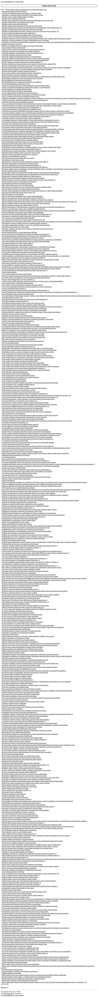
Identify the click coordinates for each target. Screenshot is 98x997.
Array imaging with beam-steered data (14, 48)
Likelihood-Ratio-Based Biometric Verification (16, 455)
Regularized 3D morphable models (12, 761)
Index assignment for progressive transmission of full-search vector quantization (26, 412)
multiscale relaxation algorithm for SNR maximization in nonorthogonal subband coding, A (30, 546)
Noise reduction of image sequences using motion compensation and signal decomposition (30, 576)
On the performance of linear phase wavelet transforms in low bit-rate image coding (28, 625)
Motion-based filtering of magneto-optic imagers (17, 524)
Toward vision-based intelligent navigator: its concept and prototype (23, 917)
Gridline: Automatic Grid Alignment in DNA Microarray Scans (20, 325)
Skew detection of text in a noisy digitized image (17, 832)
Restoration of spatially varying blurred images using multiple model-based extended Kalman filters (32, 781)
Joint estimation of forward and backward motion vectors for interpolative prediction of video (31, 435)
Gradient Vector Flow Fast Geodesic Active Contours (18, 321)
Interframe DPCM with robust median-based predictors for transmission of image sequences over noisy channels (37, 421)
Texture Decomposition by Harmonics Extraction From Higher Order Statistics (26, 902)
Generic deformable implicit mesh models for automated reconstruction (24, 310)
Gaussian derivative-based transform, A (14, 288)
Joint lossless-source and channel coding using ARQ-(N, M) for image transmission (27, 437)
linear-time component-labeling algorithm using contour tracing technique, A (26, 461)
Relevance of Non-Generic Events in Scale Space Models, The (20, 767)
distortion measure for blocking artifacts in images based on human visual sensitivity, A (29, 180)
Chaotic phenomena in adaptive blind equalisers (17, 89)
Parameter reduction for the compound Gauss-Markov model (21, 665)
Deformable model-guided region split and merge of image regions (22, 144)
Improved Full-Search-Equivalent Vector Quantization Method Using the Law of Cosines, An (30, 397)
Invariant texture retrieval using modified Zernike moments (20, 424)
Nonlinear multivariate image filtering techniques (17, 587)
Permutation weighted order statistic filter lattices (17, 683)
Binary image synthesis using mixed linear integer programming (21, 73)
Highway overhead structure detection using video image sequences (23, 341)
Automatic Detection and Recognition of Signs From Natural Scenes (22, 53)
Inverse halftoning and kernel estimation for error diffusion (20, 426)
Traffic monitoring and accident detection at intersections (19, 921)
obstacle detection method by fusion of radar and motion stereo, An (23, 607)
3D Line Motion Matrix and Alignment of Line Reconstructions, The (26, 9)
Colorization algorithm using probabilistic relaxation (18, 102)
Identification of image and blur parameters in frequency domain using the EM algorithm (29, 350)
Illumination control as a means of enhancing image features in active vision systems (28, 352)
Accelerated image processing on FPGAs (14, 11)
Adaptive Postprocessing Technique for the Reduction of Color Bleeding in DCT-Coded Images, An (32, 28)
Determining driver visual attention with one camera (18, 158)
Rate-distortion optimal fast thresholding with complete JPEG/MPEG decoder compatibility (30, 734)
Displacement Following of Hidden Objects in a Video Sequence (21, 176)
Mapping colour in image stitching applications (16, 479)
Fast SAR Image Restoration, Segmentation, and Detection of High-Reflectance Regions (28, 247)
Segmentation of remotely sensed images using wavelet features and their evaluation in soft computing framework (37, 801)
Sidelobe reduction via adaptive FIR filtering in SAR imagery (20, 817)
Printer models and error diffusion (12, 709)
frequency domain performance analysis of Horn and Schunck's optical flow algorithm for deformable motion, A (36, 276)
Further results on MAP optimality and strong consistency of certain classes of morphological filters (32, 281)
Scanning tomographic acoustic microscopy (15, 797)
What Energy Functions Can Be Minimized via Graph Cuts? (20, 980)
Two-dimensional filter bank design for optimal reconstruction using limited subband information (32, 933)
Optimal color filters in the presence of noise (15, 638)
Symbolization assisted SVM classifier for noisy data (18, 888)
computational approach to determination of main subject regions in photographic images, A (30, 120)
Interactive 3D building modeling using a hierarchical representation (23, 419)
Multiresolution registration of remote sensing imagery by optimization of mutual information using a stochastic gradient (39, 542)
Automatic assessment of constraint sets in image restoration (21, 51)
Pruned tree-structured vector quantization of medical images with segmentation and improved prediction (35, 725)
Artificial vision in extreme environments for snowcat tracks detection (23, 49)
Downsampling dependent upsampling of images (17, 183)
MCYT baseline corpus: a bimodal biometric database (18, 488)
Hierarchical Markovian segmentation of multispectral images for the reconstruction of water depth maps (34, 332)
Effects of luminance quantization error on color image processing (22, 196)
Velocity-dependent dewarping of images (14, 962)
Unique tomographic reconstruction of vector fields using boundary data (24, 944)
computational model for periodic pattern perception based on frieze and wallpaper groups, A (31, 122)
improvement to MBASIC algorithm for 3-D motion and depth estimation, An (25, 406)
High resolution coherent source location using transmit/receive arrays (24, 337)
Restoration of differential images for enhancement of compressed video (24, 776)
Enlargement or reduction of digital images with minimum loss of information (26, 216)
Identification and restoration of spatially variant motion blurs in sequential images (27, 348)
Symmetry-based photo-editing (11, 890)
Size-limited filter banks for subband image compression (19, 830)
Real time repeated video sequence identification (17, 736)
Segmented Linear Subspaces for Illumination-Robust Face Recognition (23, 805)
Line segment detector (9, 457)
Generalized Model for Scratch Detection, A (15, 301)
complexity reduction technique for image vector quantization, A (22, 118)
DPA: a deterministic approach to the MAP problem (18, 185)
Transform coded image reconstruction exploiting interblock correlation (24, 924)
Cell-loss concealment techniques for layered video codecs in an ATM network (26, 87)
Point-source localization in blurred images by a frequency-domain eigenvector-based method (31, 698)
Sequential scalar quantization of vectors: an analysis (18, 812)
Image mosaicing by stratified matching (14, 381)
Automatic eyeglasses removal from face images (17, 55)
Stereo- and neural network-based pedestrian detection (19, 868)
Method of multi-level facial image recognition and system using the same (25, 499)
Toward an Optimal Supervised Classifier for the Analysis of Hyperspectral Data (26, 915)
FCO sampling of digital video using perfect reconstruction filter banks (23, 252)
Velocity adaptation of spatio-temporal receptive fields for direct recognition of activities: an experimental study (36, 960)
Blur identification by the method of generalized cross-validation (22, 82)
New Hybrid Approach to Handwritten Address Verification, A (21, 560)
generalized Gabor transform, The (12, 297)
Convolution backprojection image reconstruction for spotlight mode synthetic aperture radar (31, 133)
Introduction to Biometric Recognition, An (15, 422)
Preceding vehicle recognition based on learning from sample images (23, 701)
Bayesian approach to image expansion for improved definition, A (22, 62)
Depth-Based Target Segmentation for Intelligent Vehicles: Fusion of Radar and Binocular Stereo (31, 147)
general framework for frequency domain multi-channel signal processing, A (25, 290)
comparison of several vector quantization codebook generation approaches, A (26, 116)
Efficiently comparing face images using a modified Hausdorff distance (23, 209)
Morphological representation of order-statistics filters (18, 520)
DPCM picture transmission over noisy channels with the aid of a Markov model (26, 187)
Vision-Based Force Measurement (12, 969)
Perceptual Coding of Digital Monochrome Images (17, 674)
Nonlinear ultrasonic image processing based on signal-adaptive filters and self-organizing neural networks (35, 591)
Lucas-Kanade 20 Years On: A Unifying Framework (17, 475)
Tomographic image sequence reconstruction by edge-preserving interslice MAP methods (29, 910)
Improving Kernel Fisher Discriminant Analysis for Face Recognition (22, 408)
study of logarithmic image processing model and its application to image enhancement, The (30, 873)
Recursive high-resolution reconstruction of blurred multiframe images (24, 750)
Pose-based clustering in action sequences (15, 700)
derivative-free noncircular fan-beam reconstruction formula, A (21, 149)
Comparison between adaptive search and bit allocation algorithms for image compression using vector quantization (38, 113)
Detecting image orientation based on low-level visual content (21, 153)
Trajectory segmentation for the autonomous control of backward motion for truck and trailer (31, 922)
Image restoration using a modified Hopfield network (18, 384)
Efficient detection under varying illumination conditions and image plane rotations (27, 200)
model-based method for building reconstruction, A (18, 508)
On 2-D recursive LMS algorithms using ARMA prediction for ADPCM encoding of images (29, 609)
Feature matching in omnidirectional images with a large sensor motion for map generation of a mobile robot (35, 256)
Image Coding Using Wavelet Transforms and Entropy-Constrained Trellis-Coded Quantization (30, 366)
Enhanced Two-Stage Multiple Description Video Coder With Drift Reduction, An (26, 214)
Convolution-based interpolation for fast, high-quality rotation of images (24, 134)
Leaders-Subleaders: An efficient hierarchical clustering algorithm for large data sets (28, 446)
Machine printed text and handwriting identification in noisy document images (26, 477)
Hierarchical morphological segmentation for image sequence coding (23, 334)
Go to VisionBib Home (7, 2)
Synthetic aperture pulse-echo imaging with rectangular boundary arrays (24, 892)
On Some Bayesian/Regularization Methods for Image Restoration (22, 614)
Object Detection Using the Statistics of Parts (16, 604)
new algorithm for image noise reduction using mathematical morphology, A (25, 555)
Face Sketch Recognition (9, 230)
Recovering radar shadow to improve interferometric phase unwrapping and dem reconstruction (32, 747)
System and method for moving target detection (17, 893)
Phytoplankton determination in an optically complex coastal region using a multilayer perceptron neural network (37, 691)
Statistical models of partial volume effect (15, 863)
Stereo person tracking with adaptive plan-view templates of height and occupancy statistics (30, 866)
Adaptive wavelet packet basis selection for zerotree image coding (22, 29)
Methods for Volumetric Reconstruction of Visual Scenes (19, 502)
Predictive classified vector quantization (14, 703)
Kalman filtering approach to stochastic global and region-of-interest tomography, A (27, 439)
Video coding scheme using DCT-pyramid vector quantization (20, 964)
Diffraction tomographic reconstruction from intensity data (20, 163)
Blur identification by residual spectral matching (16, 80)
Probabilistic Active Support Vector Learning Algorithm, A (19, 712)
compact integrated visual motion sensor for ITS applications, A (21, 107)
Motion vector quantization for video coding (15, 522)
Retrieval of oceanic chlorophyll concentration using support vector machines (26, 783)
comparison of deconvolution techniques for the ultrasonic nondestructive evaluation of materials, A (33, 115)
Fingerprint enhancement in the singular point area (18, 261)
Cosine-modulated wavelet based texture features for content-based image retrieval (28, 136)
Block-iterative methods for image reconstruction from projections (22, 78)
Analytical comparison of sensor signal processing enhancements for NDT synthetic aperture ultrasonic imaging (36, 38)
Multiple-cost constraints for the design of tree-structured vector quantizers (25, 535)
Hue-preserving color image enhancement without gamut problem (22, 345)
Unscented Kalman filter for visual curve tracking (17, 946)
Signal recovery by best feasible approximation (16, 819)
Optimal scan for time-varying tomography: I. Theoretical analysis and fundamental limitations (31, 643)
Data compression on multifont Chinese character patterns (20, 140)
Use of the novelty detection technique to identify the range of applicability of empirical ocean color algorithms (36, 951)
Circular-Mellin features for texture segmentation (17, 91)
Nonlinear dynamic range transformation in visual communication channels (25, 582)
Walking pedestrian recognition (11, 973)
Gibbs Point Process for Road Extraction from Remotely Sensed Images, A (24, 317)
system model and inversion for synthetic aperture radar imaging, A (23, 895)
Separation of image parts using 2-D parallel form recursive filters (22, 808)
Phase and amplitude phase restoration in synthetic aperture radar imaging (25, 685)
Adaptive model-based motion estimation (15, 24)
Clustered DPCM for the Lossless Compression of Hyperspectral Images (24, 95)
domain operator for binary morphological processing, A (19, 182)
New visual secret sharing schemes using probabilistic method (21, 569)
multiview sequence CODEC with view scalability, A (17, 549)
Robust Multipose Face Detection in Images (15, 788)
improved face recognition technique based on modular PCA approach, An (25, 393)
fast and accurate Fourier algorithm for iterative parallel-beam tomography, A (26, 234)
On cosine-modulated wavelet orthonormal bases (17, 611)
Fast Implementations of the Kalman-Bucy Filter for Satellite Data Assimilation (26, 241)
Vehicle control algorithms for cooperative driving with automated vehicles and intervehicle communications (35, 957)
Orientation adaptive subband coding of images (16, 658)
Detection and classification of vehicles (14, 156)
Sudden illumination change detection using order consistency (21, 884)
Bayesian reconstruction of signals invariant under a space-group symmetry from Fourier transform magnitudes (36, 67)
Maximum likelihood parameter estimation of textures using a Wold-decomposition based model (32, 484)
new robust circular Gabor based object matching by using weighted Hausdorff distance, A (30, 566)
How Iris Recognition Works (10, 343)
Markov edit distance (8, 480)
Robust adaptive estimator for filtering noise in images (18, 785)
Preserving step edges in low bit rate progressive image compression (23, 707)
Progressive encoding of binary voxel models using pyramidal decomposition (25, 720)
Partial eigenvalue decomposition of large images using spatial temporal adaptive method (29, 667)
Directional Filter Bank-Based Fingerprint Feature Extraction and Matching (25, 167)
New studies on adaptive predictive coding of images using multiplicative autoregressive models (31, 567)
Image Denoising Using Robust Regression (15, 372)
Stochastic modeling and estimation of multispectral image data (21, 870)
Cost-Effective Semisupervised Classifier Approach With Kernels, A (22, 138)
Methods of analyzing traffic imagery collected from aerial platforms (23, 504)
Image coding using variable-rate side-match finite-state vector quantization (25, 365)
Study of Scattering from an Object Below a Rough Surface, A (20, 875)
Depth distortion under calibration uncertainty (16, 145)
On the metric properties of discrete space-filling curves (19, 620)
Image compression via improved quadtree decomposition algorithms (23, 368)
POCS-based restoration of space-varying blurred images (19, 696)
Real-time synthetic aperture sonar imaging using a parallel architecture (24, 739)
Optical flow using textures (10, 634)
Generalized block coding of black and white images (18, 294)
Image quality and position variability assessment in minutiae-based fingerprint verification (30, 383)
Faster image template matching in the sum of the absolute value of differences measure (29, 250)
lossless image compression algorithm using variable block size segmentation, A (26, 470)
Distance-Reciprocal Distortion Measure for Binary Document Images (23, 178)
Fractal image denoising (9, 272)
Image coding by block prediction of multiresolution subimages (21, 359)
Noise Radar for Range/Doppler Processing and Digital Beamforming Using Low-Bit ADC (29, 575)
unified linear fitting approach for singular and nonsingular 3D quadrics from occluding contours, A (32, 942)
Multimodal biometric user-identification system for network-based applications (26, 531)
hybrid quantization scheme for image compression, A (18, 346)
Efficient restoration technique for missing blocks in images (20, 205)
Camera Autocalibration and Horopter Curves (16, 84)
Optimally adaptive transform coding (13, 653)
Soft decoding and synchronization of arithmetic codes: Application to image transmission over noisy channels (36, 835)
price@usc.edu (8, 993)
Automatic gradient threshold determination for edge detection (21, 57)
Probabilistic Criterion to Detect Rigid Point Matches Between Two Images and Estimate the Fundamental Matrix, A (37, 714)
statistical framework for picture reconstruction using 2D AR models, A (23, 861)
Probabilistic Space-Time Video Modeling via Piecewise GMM (21, 718)
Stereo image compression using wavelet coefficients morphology (22, 864)
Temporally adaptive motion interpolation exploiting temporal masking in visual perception (30, 901)
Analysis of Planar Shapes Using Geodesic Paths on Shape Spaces (22, 35)
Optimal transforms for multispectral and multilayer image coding (22, 649)
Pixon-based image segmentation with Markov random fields (20, 694)
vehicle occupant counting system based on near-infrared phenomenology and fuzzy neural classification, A (35, 959)
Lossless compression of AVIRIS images (14, 468)
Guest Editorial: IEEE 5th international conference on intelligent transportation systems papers (31, 326)
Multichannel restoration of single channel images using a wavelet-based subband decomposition (32, 526)
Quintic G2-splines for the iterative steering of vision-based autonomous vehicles (27, 730)
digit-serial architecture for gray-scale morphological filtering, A (21, 165)
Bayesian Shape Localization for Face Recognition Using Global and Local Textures (27, 69)
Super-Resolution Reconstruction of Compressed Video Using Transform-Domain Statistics (29, 886)
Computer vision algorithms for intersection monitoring (19, 124)
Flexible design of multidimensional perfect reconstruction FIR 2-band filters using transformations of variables (36, 267)
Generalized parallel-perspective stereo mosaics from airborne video (23, 303)
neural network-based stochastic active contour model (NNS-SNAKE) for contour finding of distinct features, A (36, 553)
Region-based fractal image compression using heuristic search (21, 758)
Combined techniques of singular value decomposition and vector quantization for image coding (31, 105)
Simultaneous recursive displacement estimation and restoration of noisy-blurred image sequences (32, 828)
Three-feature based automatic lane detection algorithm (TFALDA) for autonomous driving (30, 906)
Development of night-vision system (13, 160)
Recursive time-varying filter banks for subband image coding (21, 756)
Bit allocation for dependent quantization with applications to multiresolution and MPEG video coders (33, 77)
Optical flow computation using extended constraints (18, 633)
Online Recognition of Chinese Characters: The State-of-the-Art (21, 631)
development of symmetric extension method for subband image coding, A (25, 162)
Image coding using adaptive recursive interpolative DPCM (20, 361)
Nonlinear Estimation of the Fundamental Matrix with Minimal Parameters (25, 584)
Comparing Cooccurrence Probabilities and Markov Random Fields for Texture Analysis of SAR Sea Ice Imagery (36, 111)
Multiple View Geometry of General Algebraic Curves (18, 533)
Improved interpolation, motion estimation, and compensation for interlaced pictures (28, 399)
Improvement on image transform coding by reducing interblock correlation (25, 403)
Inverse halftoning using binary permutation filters (17, 428)
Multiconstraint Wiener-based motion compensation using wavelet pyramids (25, 528)
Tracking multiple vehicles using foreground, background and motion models (25, 919)
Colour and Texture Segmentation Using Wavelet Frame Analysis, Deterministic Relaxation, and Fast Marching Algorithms (39, 104)
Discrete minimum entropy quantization (14, 171)
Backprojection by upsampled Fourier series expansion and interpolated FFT (25, 60)
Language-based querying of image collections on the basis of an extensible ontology (28, 442)
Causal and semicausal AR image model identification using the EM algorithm (26, 86)
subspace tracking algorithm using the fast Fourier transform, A (21, 883)
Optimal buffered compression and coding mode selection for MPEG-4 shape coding (28, 636)
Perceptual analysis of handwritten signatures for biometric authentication (25, 672)
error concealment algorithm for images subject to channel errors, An (23, 220)
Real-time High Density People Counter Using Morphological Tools (22, 738)
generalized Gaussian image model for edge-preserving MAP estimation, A (25, 299)
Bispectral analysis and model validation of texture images (20, 75)
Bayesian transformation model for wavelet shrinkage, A (19, 71)
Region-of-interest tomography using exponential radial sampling (22, 759)
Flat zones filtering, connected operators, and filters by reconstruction (23, 265)
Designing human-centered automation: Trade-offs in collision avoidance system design (29, 151)
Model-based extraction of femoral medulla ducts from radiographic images (25, 506)
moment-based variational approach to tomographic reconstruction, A (23, 517)
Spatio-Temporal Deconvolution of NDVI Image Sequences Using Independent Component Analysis (32, 841)
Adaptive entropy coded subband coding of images (17, 17)
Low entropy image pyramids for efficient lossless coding (19, 473)
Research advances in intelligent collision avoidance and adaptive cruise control (26, 770)
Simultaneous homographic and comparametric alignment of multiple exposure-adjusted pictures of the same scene (38, 826)
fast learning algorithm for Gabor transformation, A (18, 243)
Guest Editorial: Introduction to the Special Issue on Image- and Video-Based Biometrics (29, 328)
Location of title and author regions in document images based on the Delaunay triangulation (31, 466)
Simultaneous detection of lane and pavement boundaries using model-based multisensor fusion (32, 825)
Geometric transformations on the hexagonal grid (17, 316)
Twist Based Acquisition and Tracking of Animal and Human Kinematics (24, 931)
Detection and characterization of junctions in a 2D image (19, 154)
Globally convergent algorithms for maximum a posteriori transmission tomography (27, 319)
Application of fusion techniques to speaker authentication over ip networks (25, 40)
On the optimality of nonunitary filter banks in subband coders (21, 624)
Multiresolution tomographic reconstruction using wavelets (20, 544)
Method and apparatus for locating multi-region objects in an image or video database (28, 493)
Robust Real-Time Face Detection (12, 792)
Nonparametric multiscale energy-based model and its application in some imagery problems (30, 595)
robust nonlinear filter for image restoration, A (16, 790)
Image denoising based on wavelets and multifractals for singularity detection (26, 370)
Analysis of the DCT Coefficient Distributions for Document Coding (22, 37)
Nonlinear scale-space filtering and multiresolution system (20, 589)
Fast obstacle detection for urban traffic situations (17, 245)
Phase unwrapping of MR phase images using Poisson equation (21, 689)
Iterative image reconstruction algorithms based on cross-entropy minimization (26, 432)
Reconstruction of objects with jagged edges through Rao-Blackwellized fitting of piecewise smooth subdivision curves (38, 745)
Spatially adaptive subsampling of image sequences (18, 839)
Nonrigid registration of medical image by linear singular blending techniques (26, 596)
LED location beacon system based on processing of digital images (22, 451)
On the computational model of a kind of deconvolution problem (22, 618)
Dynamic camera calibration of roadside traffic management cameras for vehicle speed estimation (32, 191)
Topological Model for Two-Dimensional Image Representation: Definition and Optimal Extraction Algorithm (35, 913)
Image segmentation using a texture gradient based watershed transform (24, 388)
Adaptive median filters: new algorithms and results (18, 22)
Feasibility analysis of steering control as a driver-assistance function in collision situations (29, 254)
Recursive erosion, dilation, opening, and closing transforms (20, 749)
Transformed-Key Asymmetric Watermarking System (18, 926)
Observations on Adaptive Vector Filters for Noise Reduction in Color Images (25, 605)
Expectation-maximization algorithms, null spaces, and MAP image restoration (26, 225)
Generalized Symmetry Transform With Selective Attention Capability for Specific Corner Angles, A (32, 307)
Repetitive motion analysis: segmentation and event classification (22, 768)
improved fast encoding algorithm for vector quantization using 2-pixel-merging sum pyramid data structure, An (36, 395)
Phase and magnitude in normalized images (15, 687)
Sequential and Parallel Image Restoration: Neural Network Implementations (25, 810)
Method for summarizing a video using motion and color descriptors (23, 497)
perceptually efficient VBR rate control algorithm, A (17, 680)
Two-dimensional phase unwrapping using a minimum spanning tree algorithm (26, 937)
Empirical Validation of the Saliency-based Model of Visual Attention (23, 212)
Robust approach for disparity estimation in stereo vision (19, 787)
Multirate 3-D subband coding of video (14, 540)
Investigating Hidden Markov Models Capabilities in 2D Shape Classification (25, 430)
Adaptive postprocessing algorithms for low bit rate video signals (22, 26)
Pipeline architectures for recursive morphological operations (21, 692)
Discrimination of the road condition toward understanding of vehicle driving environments (30, 174)
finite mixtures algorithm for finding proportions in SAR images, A (22, 263)
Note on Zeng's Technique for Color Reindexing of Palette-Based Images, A (25, 600)
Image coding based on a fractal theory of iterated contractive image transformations (28, 357)
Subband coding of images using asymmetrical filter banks (20, 877)
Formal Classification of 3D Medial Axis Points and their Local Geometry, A (25, 270)
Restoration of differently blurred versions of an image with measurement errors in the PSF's (30, 777)
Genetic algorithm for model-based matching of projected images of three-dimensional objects (31, 312)
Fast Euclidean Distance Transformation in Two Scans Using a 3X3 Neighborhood (26, 236)
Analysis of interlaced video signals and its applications (19, 33)
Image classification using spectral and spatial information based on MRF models (27, 355)
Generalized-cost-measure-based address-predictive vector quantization (24, 308)
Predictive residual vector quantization (14, 705)
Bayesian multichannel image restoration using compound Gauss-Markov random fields (29, 64)
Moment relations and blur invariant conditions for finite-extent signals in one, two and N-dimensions (33, 515)
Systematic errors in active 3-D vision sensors (16, 897)
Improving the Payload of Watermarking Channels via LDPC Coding (22, 410)
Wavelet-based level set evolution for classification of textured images (23, 979)
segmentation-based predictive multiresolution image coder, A (21, 803)
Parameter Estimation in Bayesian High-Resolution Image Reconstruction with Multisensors (30, 663)
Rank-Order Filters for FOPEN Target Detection (16, 732)
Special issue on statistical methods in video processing (19, 843)
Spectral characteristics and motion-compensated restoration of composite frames (27, 848)
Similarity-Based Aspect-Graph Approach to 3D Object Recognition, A (23, 823)
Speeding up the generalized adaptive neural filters (17, 852)
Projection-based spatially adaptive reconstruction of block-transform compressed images (29, 723)
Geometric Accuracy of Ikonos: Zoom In (14, 314)
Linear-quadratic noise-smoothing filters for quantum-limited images (23, 459)
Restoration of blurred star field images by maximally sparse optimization (24, 774)
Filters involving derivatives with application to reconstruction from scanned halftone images (30, 259)
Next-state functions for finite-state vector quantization (19, 573)
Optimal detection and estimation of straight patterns (18, 640)
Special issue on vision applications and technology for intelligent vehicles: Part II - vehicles (30, 846)
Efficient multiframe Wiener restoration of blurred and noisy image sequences (26, 203)
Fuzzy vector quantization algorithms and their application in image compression (27, 287)
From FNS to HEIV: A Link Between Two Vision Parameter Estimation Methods (26, 278)
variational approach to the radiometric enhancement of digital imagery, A (25, 953)
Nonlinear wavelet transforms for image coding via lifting (19, 593)
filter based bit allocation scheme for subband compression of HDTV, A (24, 258)
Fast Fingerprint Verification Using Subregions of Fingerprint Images (23, 238)
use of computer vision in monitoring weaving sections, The (20, 950)
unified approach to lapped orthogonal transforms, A (18, 939)
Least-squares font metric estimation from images (17, 450)
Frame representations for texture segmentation (17, 274)
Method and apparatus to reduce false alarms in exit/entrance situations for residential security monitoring (35, 495)
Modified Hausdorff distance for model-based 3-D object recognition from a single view (29, 513)
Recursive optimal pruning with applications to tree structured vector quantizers (26, 752)
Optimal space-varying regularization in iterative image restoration (22, 647)
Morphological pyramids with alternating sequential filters (20, 518)
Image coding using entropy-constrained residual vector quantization (23, 363)
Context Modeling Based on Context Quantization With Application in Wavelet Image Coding (30, 131)
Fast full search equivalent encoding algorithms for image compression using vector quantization (31, 240)
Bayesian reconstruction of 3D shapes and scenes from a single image (23, 66)
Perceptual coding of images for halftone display (17, 676)
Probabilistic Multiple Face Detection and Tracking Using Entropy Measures (25, 716)
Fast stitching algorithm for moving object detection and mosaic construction (25, 249)
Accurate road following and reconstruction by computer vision (21, 13)
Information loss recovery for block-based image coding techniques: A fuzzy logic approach (30, 415)
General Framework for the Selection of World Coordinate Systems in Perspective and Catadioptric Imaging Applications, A (40, 292)
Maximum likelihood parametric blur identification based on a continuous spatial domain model (31, 486)
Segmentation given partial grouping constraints (17, 799)
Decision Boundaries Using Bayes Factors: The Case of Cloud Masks (22, 142)
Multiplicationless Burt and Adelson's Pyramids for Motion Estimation (23, 538)
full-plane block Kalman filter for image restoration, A (18, 279)
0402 (2, 9)
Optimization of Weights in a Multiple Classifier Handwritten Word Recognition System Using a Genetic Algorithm (37, 656)
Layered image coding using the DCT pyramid (16, 444)
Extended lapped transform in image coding (15, 227)
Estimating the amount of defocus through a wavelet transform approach (24, 223)
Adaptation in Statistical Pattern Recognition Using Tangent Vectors (22, 15)
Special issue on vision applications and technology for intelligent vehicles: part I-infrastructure (31, 845)
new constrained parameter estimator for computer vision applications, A (24, 558)
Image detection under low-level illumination (16, 374)
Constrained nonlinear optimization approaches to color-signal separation (24, 127)
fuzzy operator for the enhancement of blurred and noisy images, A (23, 285)
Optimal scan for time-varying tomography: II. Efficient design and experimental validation (29, 645)
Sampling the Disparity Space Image (13, 796)
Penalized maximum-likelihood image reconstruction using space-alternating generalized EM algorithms (34, 671)
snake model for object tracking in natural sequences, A (19, 834)
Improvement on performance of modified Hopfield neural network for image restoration (29, 404)
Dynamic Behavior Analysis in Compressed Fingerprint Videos (21, 189)
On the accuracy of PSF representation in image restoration (20, 616)
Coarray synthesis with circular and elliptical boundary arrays (20, 96)
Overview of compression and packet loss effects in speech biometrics (23, 662)
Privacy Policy (19, 2)
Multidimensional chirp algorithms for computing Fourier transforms (23, 529)
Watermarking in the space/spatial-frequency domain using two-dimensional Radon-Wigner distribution (34, 975)
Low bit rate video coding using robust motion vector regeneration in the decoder (27, 471)
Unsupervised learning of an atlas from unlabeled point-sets (20, 948)
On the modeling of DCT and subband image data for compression (22, 622)
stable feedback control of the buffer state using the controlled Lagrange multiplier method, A (31, 855)
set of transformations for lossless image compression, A (19, 814)
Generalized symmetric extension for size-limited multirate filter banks (23, 305)
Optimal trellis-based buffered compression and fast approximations (23, 651)
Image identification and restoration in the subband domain (20, 377)
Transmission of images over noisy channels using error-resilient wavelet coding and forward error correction (35, 928)
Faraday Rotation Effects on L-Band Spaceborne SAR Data (19, 232)
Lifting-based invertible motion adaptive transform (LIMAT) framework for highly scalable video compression (35, 453)
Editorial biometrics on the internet (13, 194)
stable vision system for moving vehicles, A (15, 857)
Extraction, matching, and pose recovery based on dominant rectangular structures (27, 229)
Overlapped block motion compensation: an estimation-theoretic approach (25, 660)
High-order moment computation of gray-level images (18, 339)
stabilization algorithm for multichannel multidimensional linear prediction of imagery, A (29, 854)
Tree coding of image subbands (11, 930)
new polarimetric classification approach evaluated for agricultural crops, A (25, 564)
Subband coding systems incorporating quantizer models (19, 879)
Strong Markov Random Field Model (13, 872)
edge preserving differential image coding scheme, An (18, 192)
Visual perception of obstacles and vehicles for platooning (20, 971)
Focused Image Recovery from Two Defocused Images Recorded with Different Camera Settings (31, 269)
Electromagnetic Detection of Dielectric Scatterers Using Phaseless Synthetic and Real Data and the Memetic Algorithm (38, 211)
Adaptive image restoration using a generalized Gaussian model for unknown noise (27, 20)
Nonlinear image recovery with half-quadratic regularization (20, 585)
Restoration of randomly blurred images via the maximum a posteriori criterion (26, 779)
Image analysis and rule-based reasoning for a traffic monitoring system (24, 354)
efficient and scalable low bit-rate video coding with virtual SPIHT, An (23, 198)
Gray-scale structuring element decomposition (16, 323)
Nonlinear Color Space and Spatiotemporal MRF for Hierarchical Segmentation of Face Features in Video (34, 580)
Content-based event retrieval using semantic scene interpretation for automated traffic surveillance (33, 129)
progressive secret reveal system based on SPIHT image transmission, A (24, 721)
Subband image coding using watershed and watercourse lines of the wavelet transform (29, 881)
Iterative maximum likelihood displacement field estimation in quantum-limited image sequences (32, 433)
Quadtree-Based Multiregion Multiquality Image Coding (19, 729)
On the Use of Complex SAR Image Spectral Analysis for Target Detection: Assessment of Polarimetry (33, 627)
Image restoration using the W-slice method (15, 386)
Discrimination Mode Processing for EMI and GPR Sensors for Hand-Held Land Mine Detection (31, 173)
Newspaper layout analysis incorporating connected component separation (25, 571)
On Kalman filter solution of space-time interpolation (18, 613)
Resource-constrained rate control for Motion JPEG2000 (19, 772)
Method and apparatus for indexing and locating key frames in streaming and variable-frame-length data (34, 491)
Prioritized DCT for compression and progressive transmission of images (24, 710)
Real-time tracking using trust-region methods (16, 741)
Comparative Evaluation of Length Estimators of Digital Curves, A (22, 109)
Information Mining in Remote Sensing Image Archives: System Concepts (24, 417)
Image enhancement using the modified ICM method (18, 375)
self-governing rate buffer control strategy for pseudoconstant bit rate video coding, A (28, 806)
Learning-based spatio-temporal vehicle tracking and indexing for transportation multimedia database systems (36, 448)
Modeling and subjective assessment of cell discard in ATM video (22, 511)
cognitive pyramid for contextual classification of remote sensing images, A (25, 100)
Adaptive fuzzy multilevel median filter (14, 19)
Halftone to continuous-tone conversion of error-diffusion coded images (24, 330)
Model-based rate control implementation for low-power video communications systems (29, 509)
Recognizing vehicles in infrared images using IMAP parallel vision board (24, 743)
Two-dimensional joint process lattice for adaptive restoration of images (24, 935)
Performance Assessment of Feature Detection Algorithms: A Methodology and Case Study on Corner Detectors (36, 681)
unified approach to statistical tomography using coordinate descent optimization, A (28, 941)
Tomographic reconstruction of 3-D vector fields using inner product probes (25, 912)
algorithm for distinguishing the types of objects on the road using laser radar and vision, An (30, 31)
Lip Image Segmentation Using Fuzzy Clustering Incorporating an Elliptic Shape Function (29, 462)
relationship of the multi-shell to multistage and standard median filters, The (25, 765)
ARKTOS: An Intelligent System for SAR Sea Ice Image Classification (22, 46)
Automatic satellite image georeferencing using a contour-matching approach (26, 58)
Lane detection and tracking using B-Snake (15, 441)
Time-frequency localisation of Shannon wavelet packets (19, 908)
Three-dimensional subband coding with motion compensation (21, 904)
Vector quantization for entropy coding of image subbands (20, 955)
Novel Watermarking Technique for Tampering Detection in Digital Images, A (25, 602)
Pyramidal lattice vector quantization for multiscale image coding (22, 727)
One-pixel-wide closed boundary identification (16, 629)
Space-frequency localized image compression (16, 837)
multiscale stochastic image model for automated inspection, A (21, 547)
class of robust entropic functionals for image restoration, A (20, 93)
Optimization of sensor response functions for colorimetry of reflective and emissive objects (30, 654)
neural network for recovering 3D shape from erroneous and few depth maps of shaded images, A (32, 551)
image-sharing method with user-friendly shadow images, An (21, 392)
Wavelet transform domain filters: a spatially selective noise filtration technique (26, 977)
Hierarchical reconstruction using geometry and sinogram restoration (23, 336)
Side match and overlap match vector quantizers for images (20, 816)
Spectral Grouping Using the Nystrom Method (16, 850)
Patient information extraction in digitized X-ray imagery (19, 669)
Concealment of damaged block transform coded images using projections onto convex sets (30, 125)
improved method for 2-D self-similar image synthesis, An (19, 401)
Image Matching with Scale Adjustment (14, 379)
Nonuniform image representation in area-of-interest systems (21, 598)
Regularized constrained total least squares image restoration (21, 763)
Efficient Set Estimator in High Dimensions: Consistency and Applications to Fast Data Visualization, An (33, 207)
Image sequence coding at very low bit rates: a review (18, 390)
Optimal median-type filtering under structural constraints (20, 642)
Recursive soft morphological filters (13, 754)
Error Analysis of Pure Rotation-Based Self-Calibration (18, 218)
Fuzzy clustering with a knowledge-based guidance (17, 283)
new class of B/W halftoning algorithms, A (15, 557)
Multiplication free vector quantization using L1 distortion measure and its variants (27, 537)
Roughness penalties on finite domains (14, 794)
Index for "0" (5, 987)
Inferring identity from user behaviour (13, 413)
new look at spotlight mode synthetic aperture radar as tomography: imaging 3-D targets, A (30, 562)
